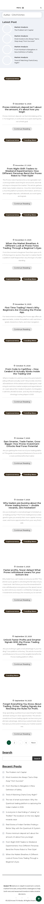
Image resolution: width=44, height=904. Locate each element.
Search (37, 758)
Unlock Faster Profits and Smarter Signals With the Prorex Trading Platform (22, 642)
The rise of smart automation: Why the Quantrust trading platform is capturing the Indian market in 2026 (23, 803)
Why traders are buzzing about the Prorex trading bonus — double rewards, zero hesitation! (22, 505)
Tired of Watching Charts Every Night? (21, 795)
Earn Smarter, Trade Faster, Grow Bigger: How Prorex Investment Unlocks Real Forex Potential (22, 444)
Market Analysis (21, 27)
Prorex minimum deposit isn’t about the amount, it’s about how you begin (22, 109)
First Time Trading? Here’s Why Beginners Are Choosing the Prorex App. (22, 310)
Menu (20, 8)
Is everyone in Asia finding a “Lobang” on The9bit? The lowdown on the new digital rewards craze (22, 816)
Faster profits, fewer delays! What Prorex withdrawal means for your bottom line (22, 572)
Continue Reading (22, 129)
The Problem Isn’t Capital (23, 30)
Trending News (29, 140)
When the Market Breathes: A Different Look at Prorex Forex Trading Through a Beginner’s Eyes (22, 245)
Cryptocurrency (12, 79)
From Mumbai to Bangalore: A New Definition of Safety (20, 788)
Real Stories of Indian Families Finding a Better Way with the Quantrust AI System (23, 826)
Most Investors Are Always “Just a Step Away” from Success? (22, 779)
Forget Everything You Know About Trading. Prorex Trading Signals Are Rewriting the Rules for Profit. (22, 706)
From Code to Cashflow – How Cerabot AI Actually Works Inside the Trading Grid (22, 371)
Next (33, 743)
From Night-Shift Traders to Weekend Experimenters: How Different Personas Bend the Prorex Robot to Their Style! (22, 172)
